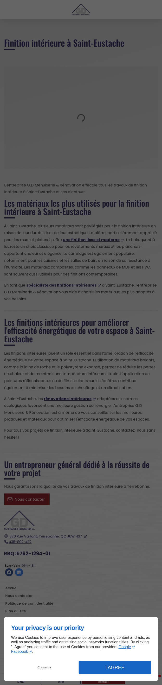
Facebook (19, 651)
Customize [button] (44, 667)
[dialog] (81, 649)
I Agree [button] (114, 667)
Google (124, 647)
